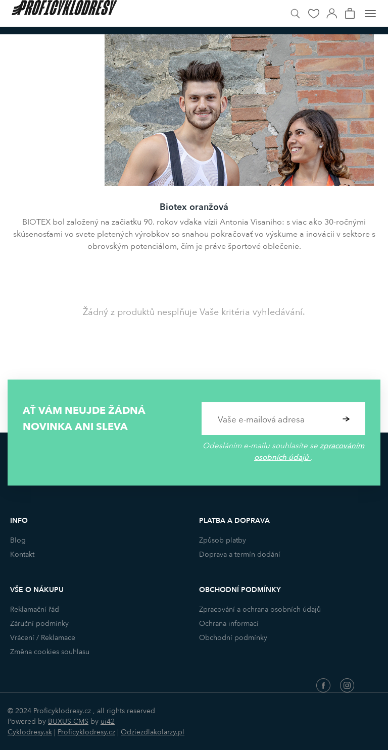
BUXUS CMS (68, 721)
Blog (18, 540)
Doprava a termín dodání (239, 554)
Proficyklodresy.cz (86, 732)
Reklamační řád (34, 609)
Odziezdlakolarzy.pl (152, 732)
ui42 (108, 721)
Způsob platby (222, 540)
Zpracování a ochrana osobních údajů (260, 609)
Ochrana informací (229, 623)
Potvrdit (346, 418)
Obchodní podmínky (233, 637)
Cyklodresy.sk (30, 732)
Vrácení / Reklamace (42, 637)
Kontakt (22, 554)
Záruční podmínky (39, 623)
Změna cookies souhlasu (49, 652)
